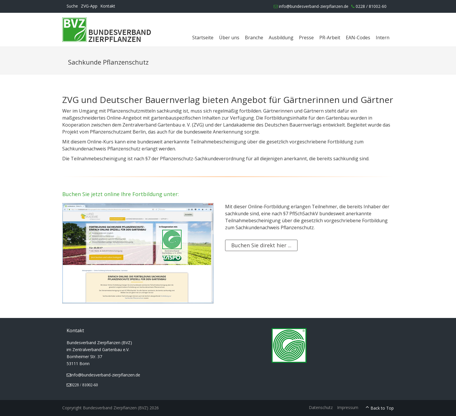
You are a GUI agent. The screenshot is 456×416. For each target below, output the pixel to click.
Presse (306, 37)
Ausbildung (281, 37)
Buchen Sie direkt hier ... (261, 245)
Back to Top (382, 408)
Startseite (202, 37)
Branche (254, 37)
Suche (72, 6)
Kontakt (107, 6)
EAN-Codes (358, 37)
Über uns (229, 37)
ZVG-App (89, 6)
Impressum (347, 407)
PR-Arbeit (329, 37)
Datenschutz (321, 407)
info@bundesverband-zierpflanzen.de (311, 6)
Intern (382, 37)
